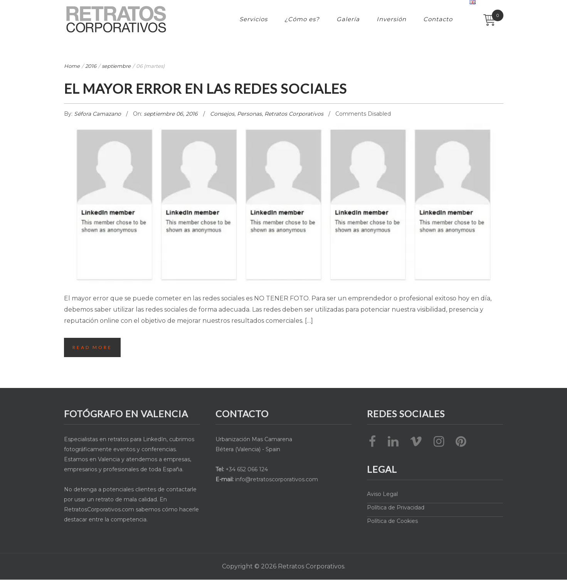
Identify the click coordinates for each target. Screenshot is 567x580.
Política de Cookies (392, 521)
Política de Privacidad (395, 507)
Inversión (391, 19)
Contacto (438, 19)
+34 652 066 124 (246, 469)
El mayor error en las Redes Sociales (215, 88)
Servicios (253, 19)
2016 (90, 66)
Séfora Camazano (98, 113)
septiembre (116, 66)
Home (72, 66)
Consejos (222, 113)
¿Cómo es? (302, 19)
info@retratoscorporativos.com (276, 479)
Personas (249, 113)
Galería (348, 19)
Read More (93, 347)
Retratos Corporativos (293, 113)
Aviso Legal (382, 494)
